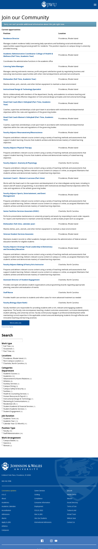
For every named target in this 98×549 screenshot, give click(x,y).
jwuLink (69, 491)
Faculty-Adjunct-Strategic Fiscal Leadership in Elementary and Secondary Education (27, 248)
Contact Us (71, 522)
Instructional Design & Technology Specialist (22, 89)
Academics (9, 376)
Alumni (4, 518)
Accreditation (6, 510)
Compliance (38, 498)
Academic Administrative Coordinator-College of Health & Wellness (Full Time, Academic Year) (28, 55)
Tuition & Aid (71, 510)
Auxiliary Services (11, 383)
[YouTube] (56, 541)
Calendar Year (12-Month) (15, 423)
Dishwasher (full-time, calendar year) (19, 224)
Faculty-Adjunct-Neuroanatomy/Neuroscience (22, 132)
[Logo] (49, 4)
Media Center (71, 494)
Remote (7, 445)
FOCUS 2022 (38, 510)
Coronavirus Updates (9, 491)
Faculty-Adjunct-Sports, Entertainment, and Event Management (24, 194)
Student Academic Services (14, 409)
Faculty (7, 431)
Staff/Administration (13, 433)
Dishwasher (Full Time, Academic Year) (19, 79)
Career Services (39, 491)
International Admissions (42, 522)
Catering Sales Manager (13, 66)
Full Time (8, 346)
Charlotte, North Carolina (15, 363)
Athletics (7, 381)
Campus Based (10, 440)
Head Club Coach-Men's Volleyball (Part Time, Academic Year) (27, 103)
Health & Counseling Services (16, 394)
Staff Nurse (8, 292)
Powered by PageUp (7, 327)
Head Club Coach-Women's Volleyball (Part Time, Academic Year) (28, 118)
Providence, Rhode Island (14, 358)
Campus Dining (10, 386)
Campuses (5, 530)
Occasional (8, 349)
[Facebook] (42, 541)
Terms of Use (71, 506)
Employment (38, 506)
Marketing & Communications (16, 401)
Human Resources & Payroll (15, 396)
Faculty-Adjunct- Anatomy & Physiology (20, 163)
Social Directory (72, 502)
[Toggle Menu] (95, 5)
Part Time (8, 351)
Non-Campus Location (13, 361)
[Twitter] (47, 541)
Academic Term (11, 418)
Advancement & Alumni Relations (17, 378)
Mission (69, 498)
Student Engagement (12, 411)
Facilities (7, 391)
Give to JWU (38, 514)
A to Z (4, 494)
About (4, 498)
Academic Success (11, 373)
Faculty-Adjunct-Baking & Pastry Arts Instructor (23, 264)
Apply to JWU (6, 522)
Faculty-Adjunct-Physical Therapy (17, 148)
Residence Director (11, 38)
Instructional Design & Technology (18, 399)
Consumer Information (42, 502)
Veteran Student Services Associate (18, 234)
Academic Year (10, 421)
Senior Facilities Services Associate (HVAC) (21, 211)
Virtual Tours (71, 514)
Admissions (6, 514)
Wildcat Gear (71, 518)
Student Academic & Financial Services (19, 406)
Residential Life (10, 404)
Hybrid (7, 443)
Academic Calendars (9, 506)
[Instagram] (51, 541)
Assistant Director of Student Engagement (21, 280)
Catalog (37, 494)
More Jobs (15, 323)
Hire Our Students (40, 518)
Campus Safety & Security (14, 389)
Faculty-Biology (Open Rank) (15, 302)
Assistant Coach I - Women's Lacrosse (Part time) (24, 178)
